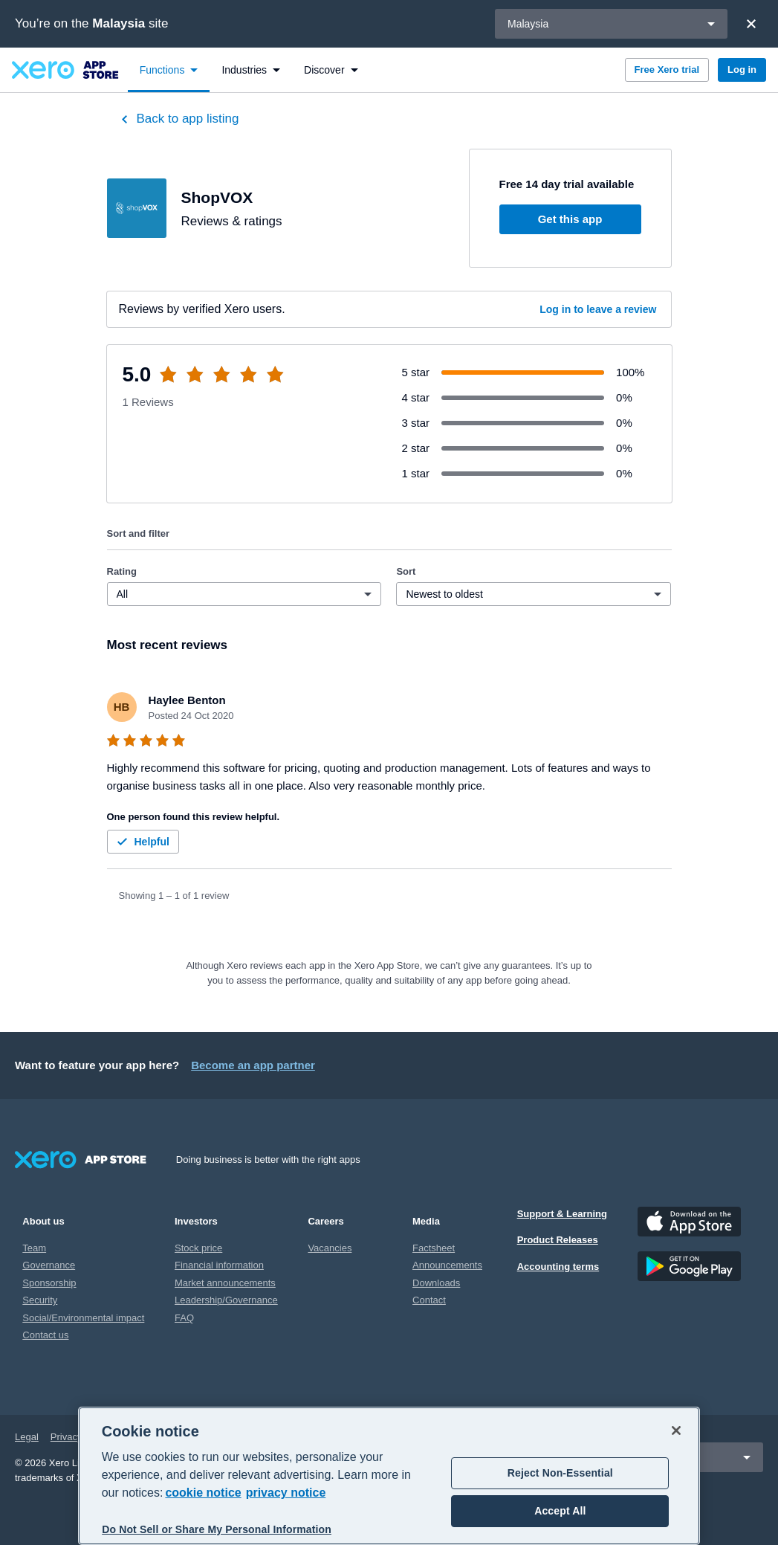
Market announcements (225, 1282)
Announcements (447, 1265)
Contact (429, 1300)
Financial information (219, 1265)
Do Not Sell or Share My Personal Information (216, 1529)
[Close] (751, 24)
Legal (27, 1436)
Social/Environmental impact (83, 1317)
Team (34, 1248)
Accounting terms (558, 1266)
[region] (389, 1476)
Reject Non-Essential (560, 1473)
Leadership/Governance (226, 1300)
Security (39, 1300)
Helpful (141, 842)
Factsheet (433, 1248)
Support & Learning (562, 1213)
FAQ (184, 1317)
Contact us (45, 1335)
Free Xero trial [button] (667, 69)
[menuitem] (169, 70)
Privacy (66, 1436)
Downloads (436, 1282)
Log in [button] (741, 69)
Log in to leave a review (597, 309)
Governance (48, 1265)
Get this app (570, 219)
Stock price (198, 1248)
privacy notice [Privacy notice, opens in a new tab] (286, 1492)
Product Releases (557, 1239)
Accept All (560, 1511)
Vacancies (329, 1248)
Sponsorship (49, 1282)
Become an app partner (253, 1065)
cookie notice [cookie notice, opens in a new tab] (203, 1492)
